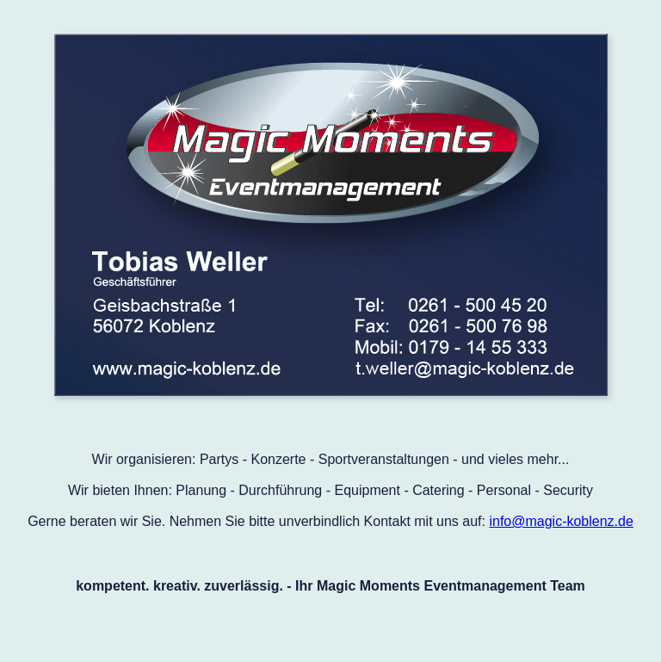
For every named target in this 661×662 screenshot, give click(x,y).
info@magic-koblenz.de (561, 521)
